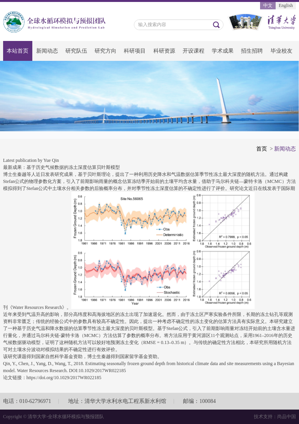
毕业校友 (281, 51)
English (286, 5)
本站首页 (17, 51)
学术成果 (223, 51)
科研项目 (135, 51)
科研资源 (164, 51)
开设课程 (193, 51)
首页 (261, 149)
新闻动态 (47, 51)
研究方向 (105, 51)
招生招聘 (252, 51)
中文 (268, 5)
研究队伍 (76, 51)
